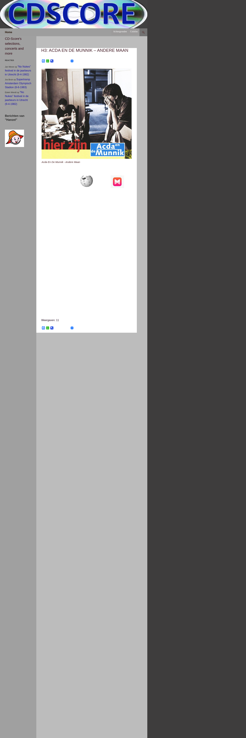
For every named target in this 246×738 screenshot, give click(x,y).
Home (8, 32)
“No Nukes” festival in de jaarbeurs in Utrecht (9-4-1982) (18, 70)
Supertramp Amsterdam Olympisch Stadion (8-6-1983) (18, 83)
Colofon (134, 31)
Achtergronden (120, 31)
